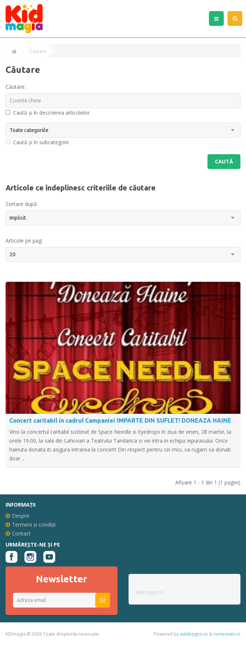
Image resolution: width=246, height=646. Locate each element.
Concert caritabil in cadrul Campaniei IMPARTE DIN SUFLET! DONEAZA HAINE (120, 420)
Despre (17, 515)
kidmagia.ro (150, 592)
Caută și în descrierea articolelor (48, 112)
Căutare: (16, 86)
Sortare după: (22, 203)
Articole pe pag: (24, 240)
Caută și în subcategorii (37, 142)
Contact (18, 533)
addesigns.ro (194, 634)
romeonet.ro (226, 634)
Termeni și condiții (31, 524)
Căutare (38, 51)
